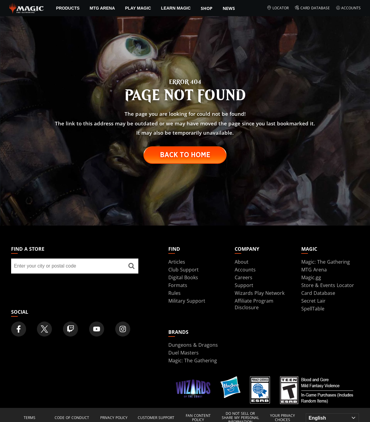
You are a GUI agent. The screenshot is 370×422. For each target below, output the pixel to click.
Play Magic (138, 8)
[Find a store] (131, 266)
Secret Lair (313, 301)
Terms (29, 418)
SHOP (206, 8)
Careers (243, 277)
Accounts (348, 8)
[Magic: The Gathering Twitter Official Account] (44, 329)
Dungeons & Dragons (193, 345)
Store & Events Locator (327, 285)
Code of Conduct (72, 418)
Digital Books (183, 277)
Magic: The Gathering (325, 262)
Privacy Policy (114, 418)
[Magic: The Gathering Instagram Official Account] (122, 329)
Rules (174, 293)
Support (244, 285)
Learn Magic (176, 8)
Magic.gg (311, 277)
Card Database (312, 8)
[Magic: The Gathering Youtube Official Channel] (96, 329)
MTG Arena (102, 8)
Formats (177, 285)
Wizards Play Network (259, 293)
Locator (278, 8)
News (229, 8)
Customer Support (156, 418)
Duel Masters (183, 352)
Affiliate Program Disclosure (254, 304)
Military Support (186, 301)
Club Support (183, 269)
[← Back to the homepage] (26, 7)
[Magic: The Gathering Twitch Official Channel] (70, 329)
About (241, 262)
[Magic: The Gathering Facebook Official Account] (18, 329)
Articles (176, 262)
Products (68, 8)
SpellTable (312, 308)
